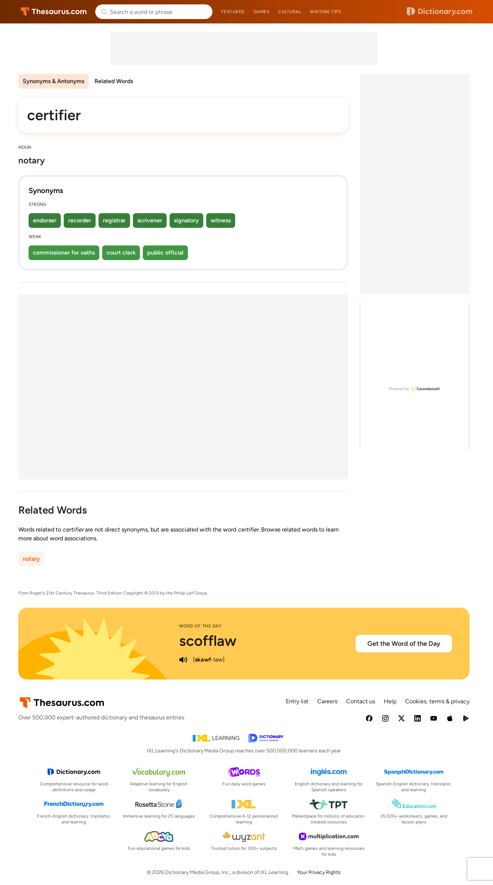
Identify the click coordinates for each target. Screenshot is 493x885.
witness (221, 220)
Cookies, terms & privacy (437, 701)
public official (165, 252)
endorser (44, 220)
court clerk (121, 252)
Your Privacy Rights (319, 872)
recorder (79, 220)
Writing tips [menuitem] (325, 11)
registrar (114, 220)
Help (390, 701)
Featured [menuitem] (233, 11)
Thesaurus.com (53, 12)
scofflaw (208, 640)
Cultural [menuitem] (289, 11)
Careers (327, 701)
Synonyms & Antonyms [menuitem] (53, 81)
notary (31, 558)
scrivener (149, 220)
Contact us (360, 701)
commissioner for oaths (64, 252)
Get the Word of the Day (403, 644)
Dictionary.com (439, 11)
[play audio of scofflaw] (183, 659)
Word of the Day (200, 626)
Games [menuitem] (261, 11)
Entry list (297, 701)
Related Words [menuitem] (113, 81)
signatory (186, 220)
